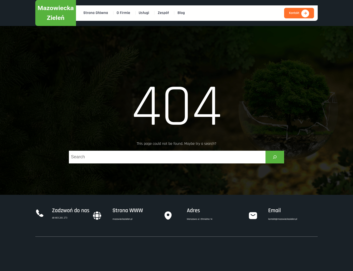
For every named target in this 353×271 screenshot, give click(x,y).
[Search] (274, 157)
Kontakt (294, 13)
